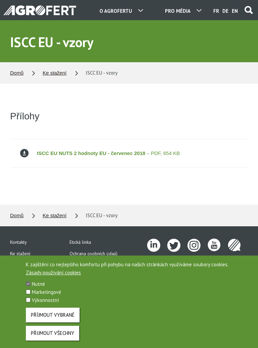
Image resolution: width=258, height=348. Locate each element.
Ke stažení (55, 73)
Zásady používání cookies (53, 279)
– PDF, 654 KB (100, 153)
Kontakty (18, 242)
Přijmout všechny (52, 340)
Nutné (38, 291)
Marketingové (46, 299)
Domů (17, 73)
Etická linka (80, 242)
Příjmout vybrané (53, 322)
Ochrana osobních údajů (94, 253)
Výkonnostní (45, 307)
